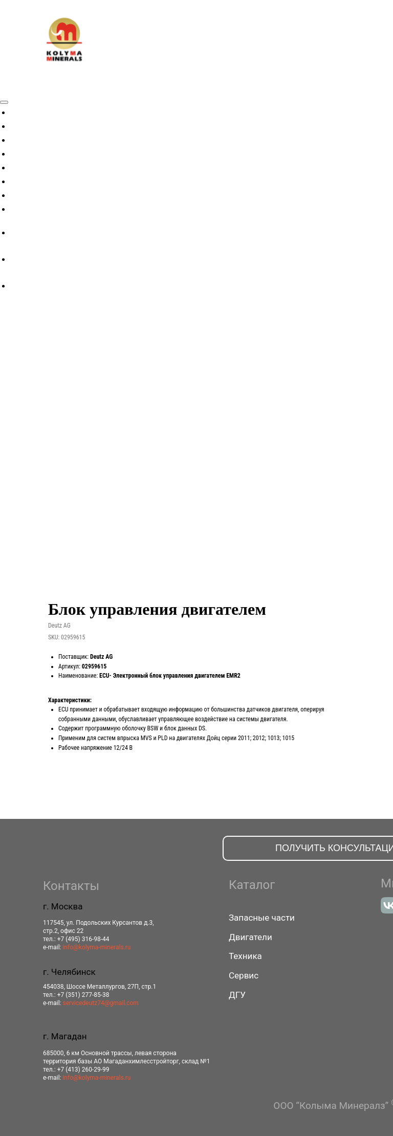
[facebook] (18, 232)
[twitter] (18, 259)
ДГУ (22, 166)
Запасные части (262, 917)
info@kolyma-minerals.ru (96, 947)
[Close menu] (4, 102)
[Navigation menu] (5, 89)
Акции (27, 111)
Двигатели (37, 138)
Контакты (35, 207)
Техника (31, 124)
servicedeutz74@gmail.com (100, 1003)
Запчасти (33, 152)
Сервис (29, 180)
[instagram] (18, 285)
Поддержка (39, 194)
